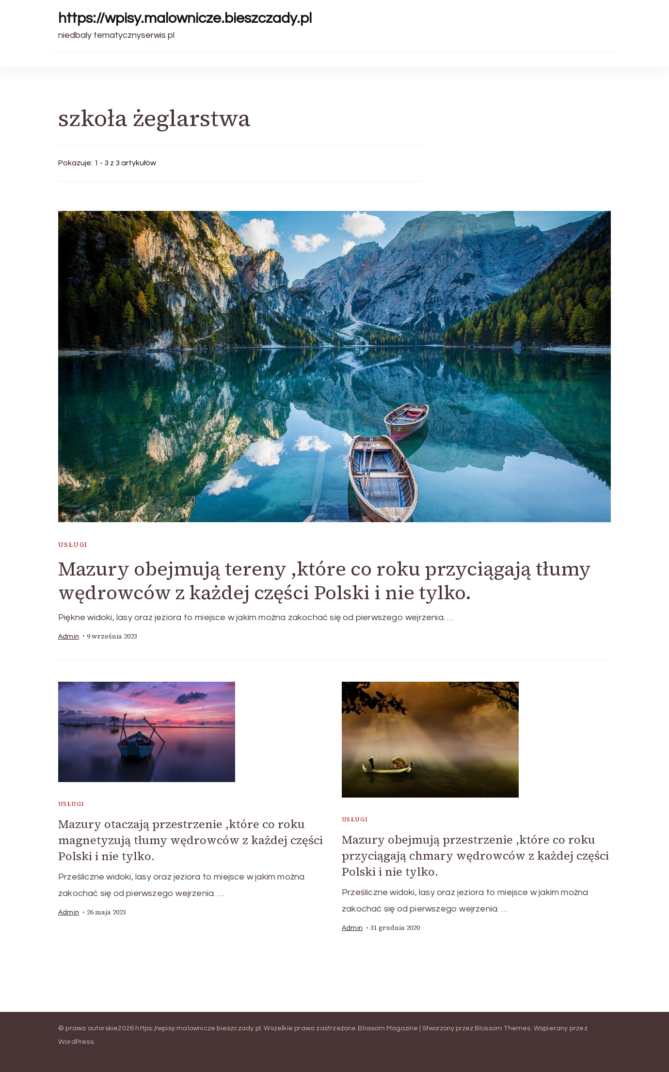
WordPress (76, 1042)
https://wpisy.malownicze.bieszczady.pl (185, 18)
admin (68, 636)
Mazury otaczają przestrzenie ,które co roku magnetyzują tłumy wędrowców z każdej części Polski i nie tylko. (190, 840)
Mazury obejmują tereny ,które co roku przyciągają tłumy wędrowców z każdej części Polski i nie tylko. (324, 581)
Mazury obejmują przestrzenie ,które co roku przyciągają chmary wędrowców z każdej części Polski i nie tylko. (475, 856)
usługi (72, 545)
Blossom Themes (503, 1028)
